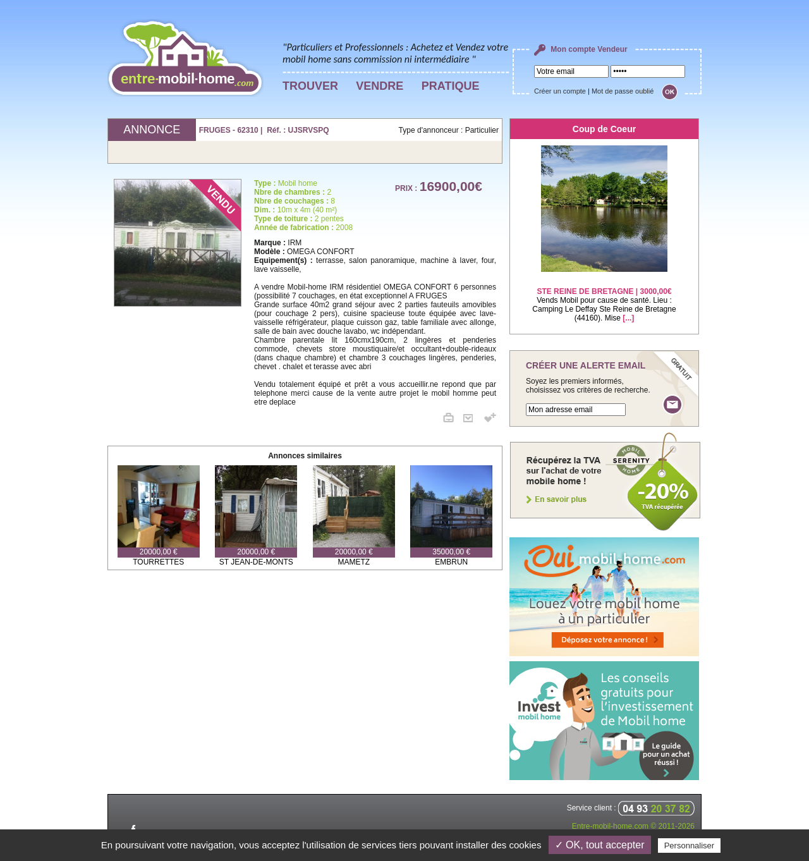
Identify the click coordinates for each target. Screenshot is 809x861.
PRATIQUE (451, 86)
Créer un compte (560, 91)
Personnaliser (689, 845)
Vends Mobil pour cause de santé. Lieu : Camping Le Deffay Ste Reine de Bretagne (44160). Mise (604, 296)
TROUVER (310, 86)
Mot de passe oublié (623, 91)
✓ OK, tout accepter (600, 845)
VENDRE (379, 86)
